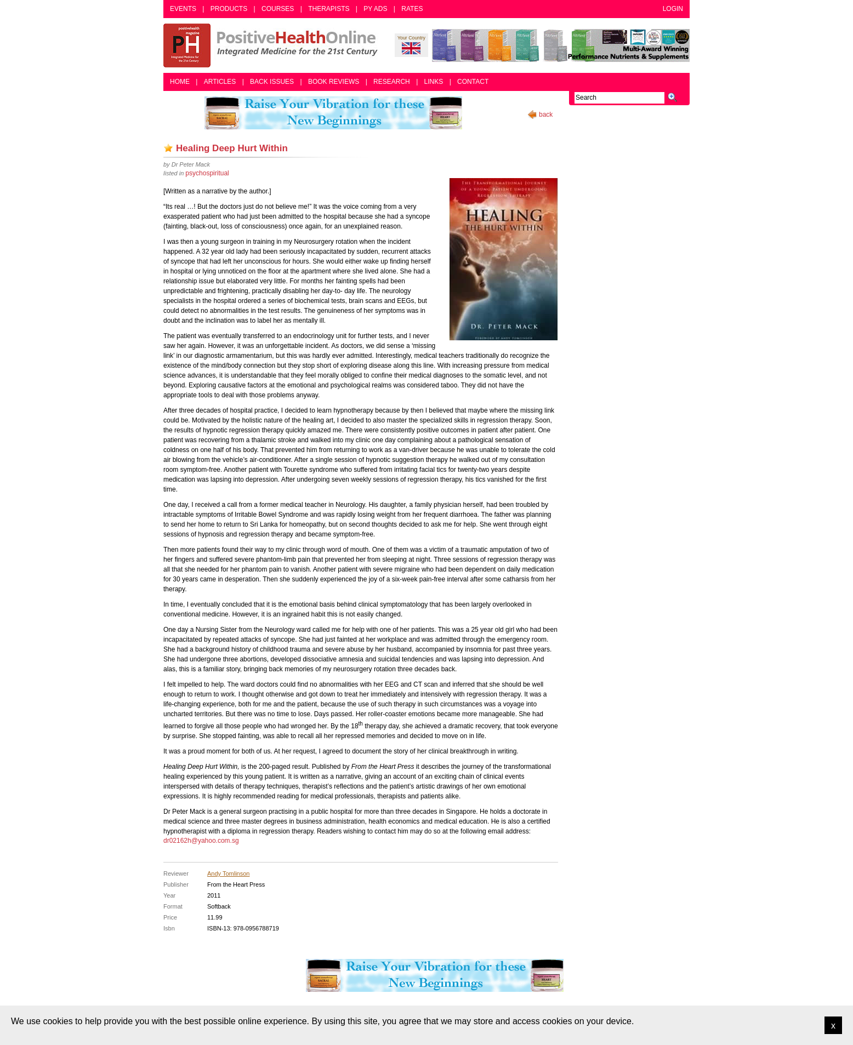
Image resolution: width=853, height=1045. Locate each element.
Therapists (328, 9)
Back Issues (272, 81)
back (546, 114)
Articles (220, 81)
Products (229, 9)
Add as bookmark (168, 148)
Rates (412, 9)
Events (183, 9)
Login (673, 9)
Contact (472, 81)
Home (180, 81)
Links (433, 81)
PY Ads (375, 9)
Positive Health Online (273, 45)
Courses (277, 9)
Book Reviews (333, 81)
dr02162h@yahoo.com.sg (201, 840)
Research (391, 81)
